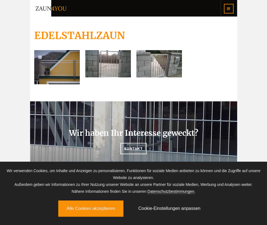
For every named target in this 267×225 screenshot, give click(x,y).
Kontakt (133, 149)
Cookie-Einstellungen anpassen (169, 208)
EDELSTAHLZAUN (79, 35)
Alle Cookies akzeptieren (91, 208)
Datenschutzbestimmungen (170, 191)
